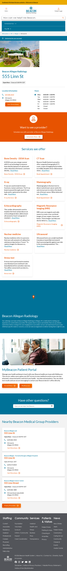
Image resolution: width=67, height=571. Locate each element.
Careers (5, 539)
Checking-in (46, 533)
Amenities (45, 536)
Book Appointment (44, 174)
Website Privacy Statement (51, 565)
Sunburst (17, 530)
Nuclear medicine (11, 250)
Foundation (18, 523)
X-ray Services (10, 198)
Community (21, 518)
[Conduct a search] (31, 18)
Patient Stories (58, 530)
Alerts (55, 527)
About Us (39, 555)
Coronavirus (58, 533)
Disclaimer (18, 565)
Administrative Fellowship (7, 549)
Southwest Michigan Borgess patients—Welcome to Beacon (20, 2)
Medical (32, 523)
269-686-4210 (9, 94)
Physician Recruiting (6, 543)
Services (34, 518)
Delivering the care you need (13, 38)
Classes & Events (57, 543)
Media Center (58, 548)
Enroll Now (9, 386)
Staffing (7, 518)
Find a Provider (11, 506)
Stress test (9, 273)
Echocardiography (11, 221)
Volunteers (18, 527)
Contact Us (47, 555)
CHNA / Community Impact (21, 534)
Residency (6, 530)
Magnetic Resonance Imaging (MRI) (50, 225)
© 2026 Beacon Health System (25, 555)
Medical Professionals (7, 534)
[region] (33, 299)
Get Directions (13, 104)
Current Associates (6, 525)
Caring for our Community (58, 537)
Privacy (44, 539)
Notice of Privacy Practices (32, 565)
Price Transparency (34, 537)
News (57, 518)
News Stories (58, 523)
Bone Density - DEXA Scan (14, 174)
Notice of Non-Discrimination (24, 568)
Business (32, 533)
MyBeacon (26, 386)
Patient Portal (46, 527)
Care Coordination (21, 539)
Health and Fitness (33, 528)
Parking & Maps (47, 530)
